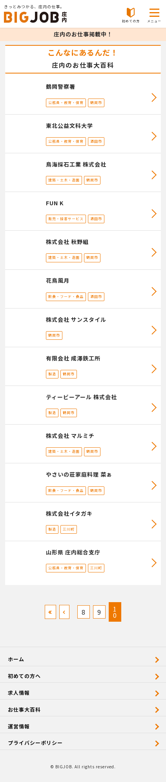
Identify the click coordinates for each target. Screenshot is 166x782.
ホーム (16, 659)
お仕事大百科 (24, 709)
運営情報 (19, 726)
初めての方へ (24, 676)
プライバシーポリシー (35, 742)
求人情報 (19, 692)
